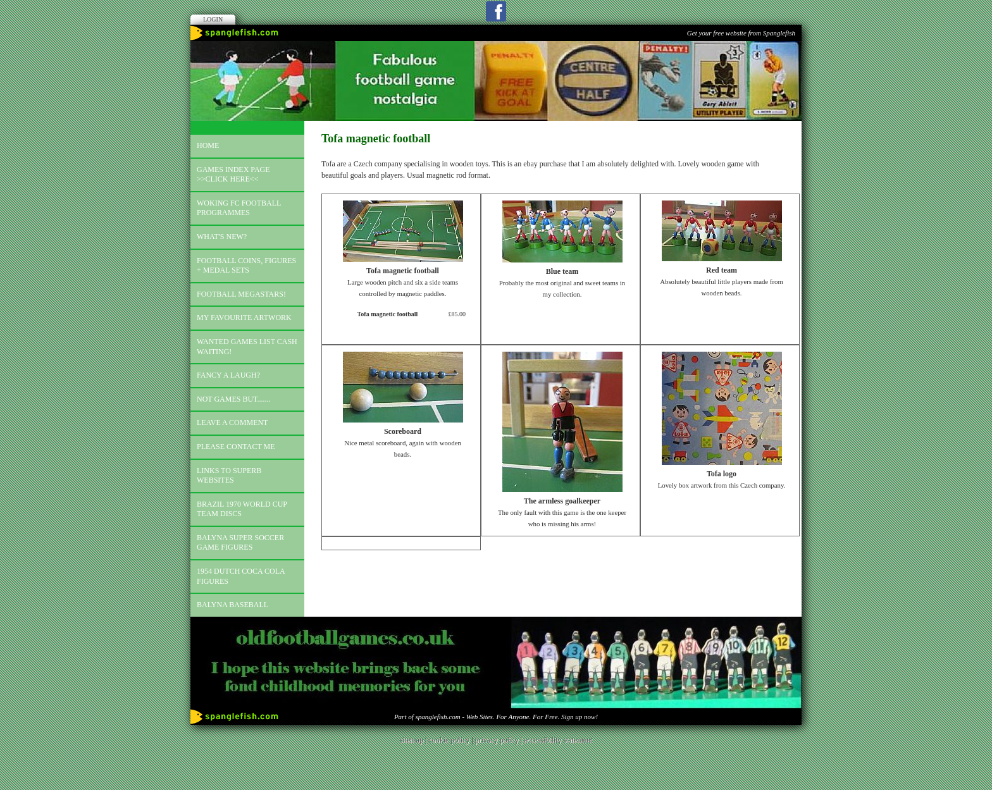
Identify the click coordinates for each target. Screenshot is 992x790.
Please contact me (236, 446)
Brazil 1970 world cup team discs (242, 509)
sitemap (411, 740)
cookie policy (448, 740)
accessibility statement (558, 740)
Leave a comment (232, 422)
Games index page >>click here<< (233, 174)
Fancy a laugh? (228, 375)
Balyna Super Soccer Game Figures (240, 542)
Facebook (496, 11)
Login (213, 19)
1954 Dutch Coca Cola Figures (241, 576)
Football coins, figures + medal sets (246, 265)
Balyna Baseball (232, 604)
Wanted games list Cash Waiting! (247, 346)
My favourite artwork (244, 317)
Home (208, 145)
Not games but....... (234, 399)
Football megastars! (241, 294)
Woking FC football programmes (239, 208)
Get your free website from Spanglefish (741, 33)
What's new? (222, 236)
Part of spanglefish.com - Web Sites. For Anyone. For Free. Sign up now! (496, 716)
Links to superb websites (229, 475)
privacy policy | (499, 740)
